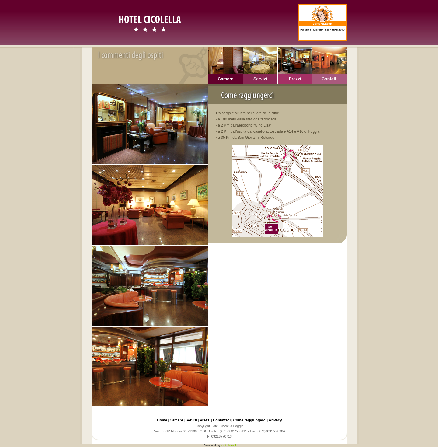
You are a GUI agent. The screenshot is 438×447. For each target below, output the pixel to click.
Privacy (275, 420)
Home (162, 420)
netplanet (228, 445)
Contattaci (222, 420)
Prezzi (205, 420)
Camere (176, 420)
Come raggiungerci (249, 420)
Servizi (191, 420)
